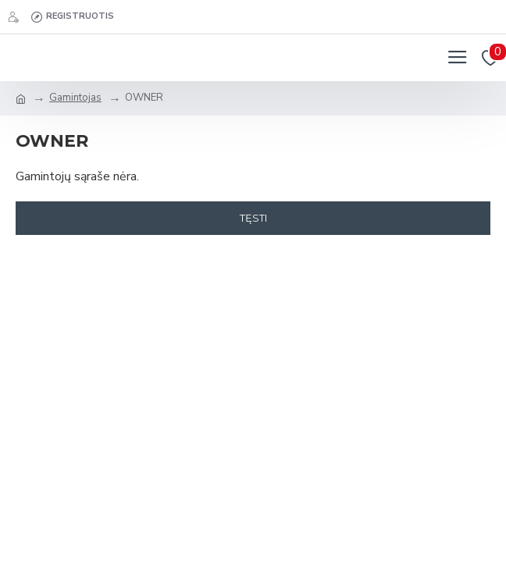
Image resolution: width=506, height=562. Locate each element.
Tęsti (253, 218)
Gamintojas (75, 98)
